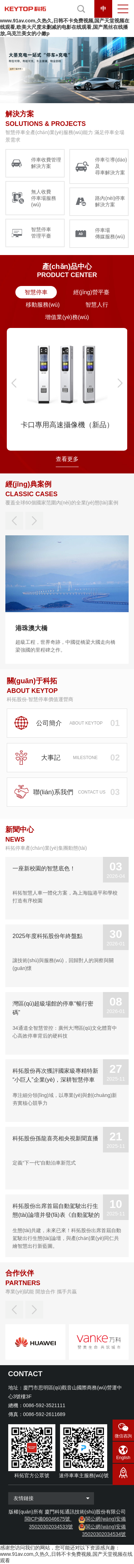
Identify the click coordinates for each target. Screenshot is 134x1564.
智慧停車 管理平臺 (41, 233)
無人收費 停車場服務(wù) (43, 198)
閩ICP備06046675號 (47, 1519)
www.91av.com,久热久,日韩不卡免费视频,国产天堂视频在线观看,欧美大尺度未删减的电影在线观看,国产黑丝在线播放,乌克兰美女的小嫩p (65, 27)
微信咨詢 (123, 1435)
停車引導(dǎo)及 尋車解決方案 (111, 166)
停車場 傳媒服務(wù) (110, 233)
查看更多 (67, 459)
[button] (14, 383)
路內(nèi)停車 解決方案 (110, 201)
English (123, 1457)
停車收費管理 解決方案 (46, 163)
